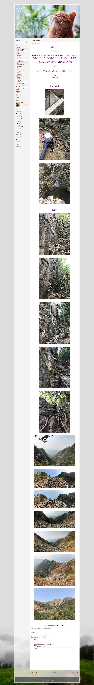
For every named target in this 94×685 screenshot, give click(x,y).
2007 (18, 148)
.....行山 (35, 630)
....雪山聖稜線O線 (19, 83)
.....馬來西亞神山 (19, 64)
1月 (19, 128)
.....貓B (17, 77)
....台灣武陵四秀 (19, 81)
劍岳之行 (18, 94)
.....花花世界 (18, 61)
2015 (18, 134)
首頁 (54, 672)
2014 (18, 136)
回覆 (35, 639)
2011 (18, 141)
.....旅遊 (17, 63)
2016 (18, 132)
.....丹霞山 (18, 47)
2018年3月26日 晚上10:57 (44, 635)
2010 (18, 142)
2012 (18, 139)
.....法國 (17, 60)
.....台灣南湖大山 (19, 55)
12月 (19, 116)
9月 (19, 120)
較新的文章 (34, 672)
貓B (38, 644)
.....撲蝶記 (18, 75)
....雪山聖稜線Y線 (19, 85)
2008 (18, 146)
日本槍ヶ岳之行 (19, 88)
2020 (18, 111)
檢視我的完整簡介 (24, 104)
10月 (19, 118)
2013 (18, 137)
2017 (18, 130)
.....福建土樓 (18, 74)
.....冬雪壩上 (18, 53)
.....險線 (39, 630)
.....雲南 (17, 67)
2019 (18, 113)
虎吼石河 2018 (21, 126)
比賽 (17, 91)
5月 (19, 123)
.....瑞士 (17, 71)
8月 (19, 121)
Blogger (52, 680)
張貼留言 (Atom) (37, 674)
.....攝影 (17, 80)
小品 (17, 86)
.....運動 (17, 72)
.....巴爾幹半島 (19, 49)
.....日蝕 (17, 52)
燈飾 (17, 95)
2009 (18, 144)
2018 (18, 115)
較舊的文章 (75, 672)
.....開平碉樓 (18, 66)
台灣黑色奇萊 (18, 92)
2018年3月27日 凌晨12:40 (46, 644)
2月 (19, 125)
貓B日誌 (21, 8)
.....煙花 (17, 69)
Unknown (36, 635)
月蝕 (17, 89)
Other (17, 97)
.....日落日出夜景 (19, 50)
